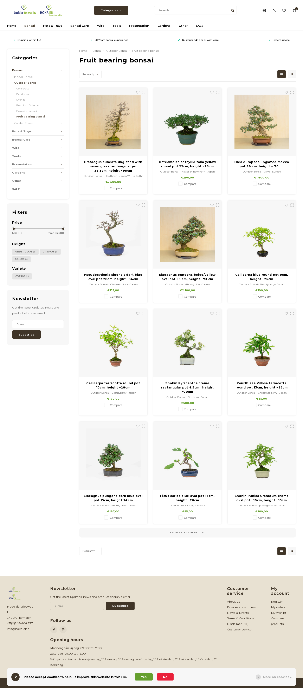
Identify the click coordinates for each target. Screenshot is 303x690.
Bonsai (29, 28)
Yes (144, 677)
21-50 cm (50, 254)
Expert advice (279, 41)
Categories (111, 11)
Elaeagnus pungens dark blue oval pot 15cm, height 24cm (113, 500)
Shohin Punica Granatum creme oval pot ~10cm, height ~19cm (262, 500)
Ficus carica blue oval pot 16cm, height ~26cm (187, 500)
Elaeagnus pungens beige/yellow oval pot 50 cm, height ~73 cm (187, 279)
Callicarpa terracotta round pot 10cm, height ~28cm (113, 387)
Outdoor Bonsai (25, 84)
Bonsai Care (79, 28)
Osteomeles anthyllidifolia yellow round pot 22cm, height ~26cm (187, 166)
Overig (22, 278)
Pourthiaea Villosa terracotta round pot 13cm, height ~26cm (262, 387)
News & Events (238, 614)
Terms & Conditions (240, 620)
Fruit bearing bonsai (30, 118)
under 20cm (25, 254)
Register (277, 603)
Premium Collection (28, 107)
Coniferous (22, 90)
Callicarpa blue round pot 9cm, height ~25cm (261, 279)
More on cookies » (277, 677)
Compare (116, 190)
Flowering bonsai (26, 113)
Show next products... (188, 534)
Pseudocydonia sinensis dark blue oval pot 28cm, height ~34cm (113, 279)
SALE (200, 28)
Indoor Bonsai (23, 79)
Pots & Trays (52, 28)
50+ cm (21, 261)
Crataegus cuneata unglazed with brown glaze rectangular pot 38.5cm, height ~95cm (113, 168)
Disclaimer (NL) (237, 626)
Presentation (139, 28)
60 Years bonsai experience (109, 41)
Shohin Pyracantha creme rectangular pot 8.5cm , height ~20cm (187, 389)
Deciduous (22, 96)
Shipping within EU (27, 41)
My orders (278, 609)
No (165, 677)
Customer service (239, 631)
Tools (116, 28)
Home (11, 28)
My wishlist (278, 614)
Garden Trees (23, 125)
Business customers (241, 609)
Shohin (20, 101)
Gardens (163, 28)
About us (233, 603)
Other (183, 28)
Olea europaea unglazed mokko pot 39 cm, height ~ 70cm (261, 166)
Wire (100, 28)
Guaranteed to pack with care (198, 41)
